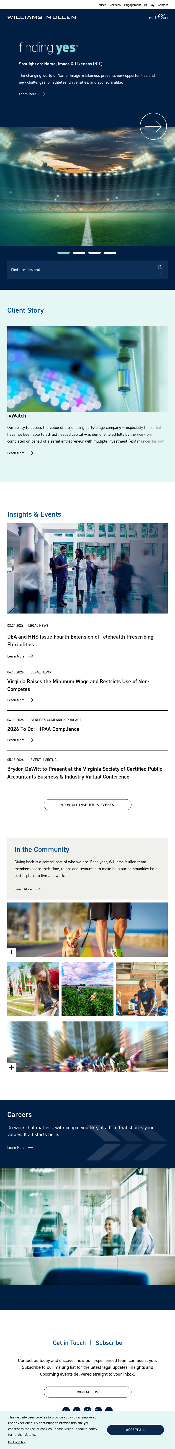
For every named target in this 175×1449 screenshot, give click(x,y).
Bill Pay (149, 5)
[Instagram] (109, 1410)
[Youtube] (98, 1410)
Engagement (132, 5)
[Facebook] (87, 1410)
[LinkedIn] (66, 1410)
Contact (163, 5)
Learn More (27, 94)
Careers (115, 5)
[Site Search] (152, 17)
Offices (102, 5)
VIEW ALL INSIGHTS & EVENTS (87, 804)
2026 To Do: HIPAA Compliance (43, 728)
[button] (63, 253)
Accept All (135, 1429)
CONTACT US (87, 1392)
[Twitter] (76, 1410)
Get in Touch (69, 1342)
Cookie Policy (17, 1442)
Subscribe (109, 1342)
